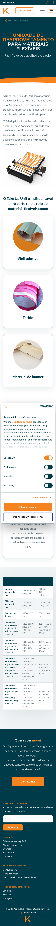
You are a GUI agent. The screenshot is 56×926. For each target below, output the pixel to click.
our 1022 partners (22, 422)
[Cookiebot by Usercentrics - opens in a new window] (40, 407)
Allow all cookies (28, 507)
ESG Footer (8, 852)
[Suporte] (52, 2)
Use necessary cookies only (28, 517)
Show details (40, 497)
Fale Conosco (25, 10)
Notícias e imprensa (12, 845)
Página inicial (29, 912)
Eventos (7, 848)
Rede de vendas (10, 873)
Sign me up (12, 827)
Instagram (8, 898)
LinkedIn (7, 890)
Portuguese (10, 2)
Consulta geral (10, 869)
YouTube (7, 894)
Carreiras (7, 856)
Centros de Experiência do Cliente (19, 877)
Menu (43, 10)
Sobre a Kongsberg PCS (14, 841)
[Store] (46, 2)
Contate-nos (28, 781)
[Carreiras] (43, 2)
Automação (18, 20)
